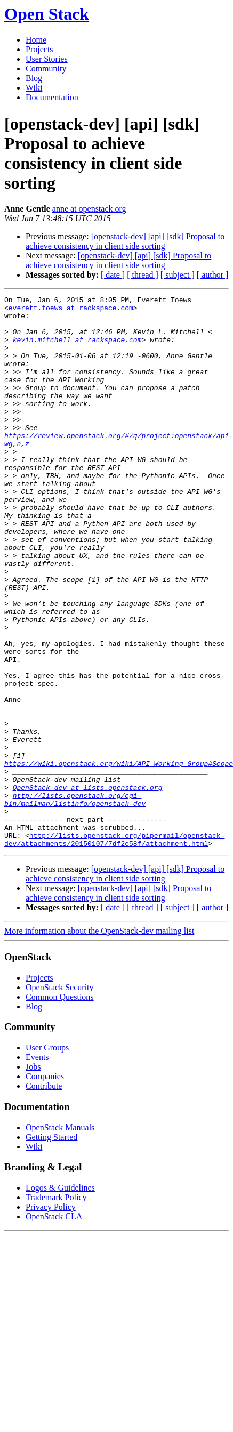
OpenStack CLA (54, 1326)
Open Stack (46, 13)
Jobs (33, 1177)
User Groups (47, 1157)
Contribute (44, 1196)
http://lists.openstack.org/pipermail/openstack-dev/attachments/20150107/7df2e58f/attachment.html (114, 948)
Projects (39, 49)
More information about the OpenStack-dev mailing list (99, 1041)
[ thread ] (142, 274)
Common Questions (60, 1107)
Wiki (34, 87)
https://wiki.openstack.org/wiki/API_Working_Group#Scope (118, 857)
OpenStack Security (60, 1097)
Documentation (52, 97)
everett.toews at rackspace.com (71, 310)
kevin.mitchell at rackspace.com (77, 349)
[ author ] (213, 274)
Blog (34, 78)
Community (46, 68)
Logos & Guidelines (60, 1297)
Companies (45, 1186)
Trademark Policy (56, 1307)
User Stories (47, 58)
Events (37, 1167)
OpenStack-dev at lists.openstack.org (88, 886)
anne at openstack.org (89, 208)
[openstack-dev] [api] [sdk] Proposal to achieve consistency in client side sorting (125, 241)
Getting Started (51, 1247)
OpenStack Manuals (60, 1237)
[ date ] (113, 274)
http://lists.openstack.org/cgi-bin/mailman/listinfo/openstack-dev (75, 900)
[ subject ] (177, 274)
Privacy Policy (51, 1317)
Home (36, 39)
